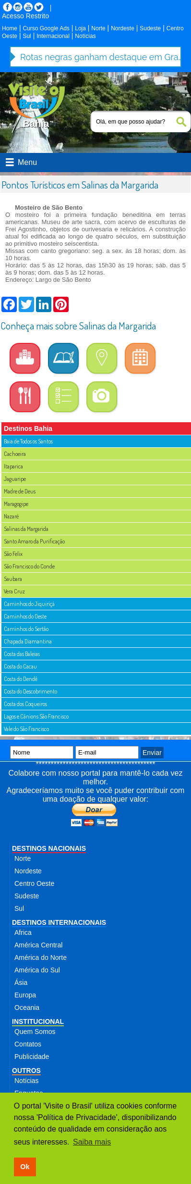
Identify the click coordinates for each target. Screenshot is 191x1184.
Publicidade (31, 1056)
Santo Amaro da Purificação (34, 541)
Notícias (85, 36)
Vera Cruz (14, 591)
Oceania (26, 1007)
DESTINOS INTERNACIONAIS (59, 922)
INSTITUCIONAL (38, 1021)
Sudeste (150, 28)
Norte (98, 28)
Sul (27, 36)
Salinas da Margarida (26, 528)
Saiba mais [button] (92, 1142)
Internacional (53, 36)
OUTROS (26, 1070)
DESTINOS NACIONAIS (49, 848)
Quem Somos (35, 1031)
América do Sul (37, 970)
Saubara (13, 578)
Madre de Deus (20, 491)
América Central (38, 945)
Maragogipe (16, 503)
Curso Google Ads (46, 28)
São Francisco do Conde (29, 566)
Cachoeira (15, 453)
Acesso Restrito (25, 16)
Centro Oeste (34, 883)
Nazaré (11, 516)
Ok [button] (24, 1167)
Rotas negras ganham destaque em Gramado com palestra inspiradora (101, 57)
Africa (23, 932)
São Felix (13, 553)
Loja (80, 28)
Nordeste (122, 28)
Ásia (20, 982)
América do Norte (40, 957)
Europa (25, 995)
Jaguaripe (15, 478)
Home (9, 28)
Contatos (27, 1044)
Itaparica (13, 466)
